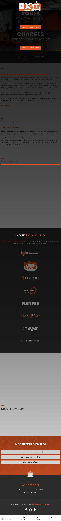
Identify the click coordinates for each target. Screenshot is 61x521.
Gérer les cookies (2, 518)
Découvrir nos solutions (30, 27)
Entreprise (9, 518)
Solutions (38, 518)
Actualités (23, 518)
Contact (52, 518)
